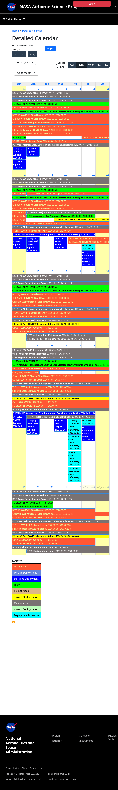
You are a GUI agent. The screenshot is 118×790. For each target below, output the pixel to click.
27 (107, 345)
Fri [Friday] (88, 83)
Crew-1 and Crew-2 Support (32, 244)
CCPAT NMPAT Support (18, 241)
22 (38, 345)
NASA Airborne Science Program (53, 6)
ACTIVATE (30, 104)
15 (38, 271)
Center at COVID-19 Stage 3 (48, 193)
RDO (90, 245)
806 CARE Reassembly (34, 92)
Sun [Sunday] (19, 83)
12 (93, 174)
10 (65, 174)
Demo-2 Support (17, 153)
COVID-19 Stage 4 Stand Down (35, 122)
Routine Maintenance (44, 551)
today (32, 54)
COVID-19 (85, 238)
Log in (92, 3)
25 (79, 345)
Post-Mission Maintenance (53, 338)
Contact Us (70, 779)
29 (38, 487)
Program (56, 735)
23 (51, 345)
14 (24, 271)
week (91, 64)
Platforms (56, 740)
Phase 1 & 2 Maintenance (48, 335)
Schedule (84, 735)
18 (79, 271)
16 (51, 271)
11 (79, 174)
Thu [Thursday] (74, 83)
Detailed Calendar (32, 30)
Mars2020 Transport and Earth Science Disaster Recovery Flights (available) (56, 111)
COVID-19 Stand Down (32, 115)
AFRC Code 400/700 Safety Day (73, 426)
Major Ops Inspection (35, 96)
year (71, 64)
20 (107, 271)
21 (24, 345)
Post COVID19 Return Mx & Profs (81, 219)
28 (24, 487)
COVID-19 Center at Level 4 (103, 137)
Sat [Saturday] (102, 83)
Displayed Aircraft (22, 45)
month (81, 64)
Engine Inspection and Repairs (33, 100)
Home (15, 30)
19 (93, 271)
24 (65, 345)
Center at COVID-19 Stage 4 (33, 107)
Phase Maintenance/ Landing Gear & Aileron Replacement (45, 144)
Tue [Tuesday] (47, 83)
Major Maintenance (49, 212)
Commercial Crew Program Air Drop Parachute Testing (53, 234)
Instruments (86, 740)
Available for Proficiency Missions (53, 216)
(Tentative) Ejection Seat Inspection (55, 416)
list (106, 64)
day (99, 64)
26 (93, 345)
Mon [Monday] (33, 83)
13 (107, 174)
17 (65, 271)
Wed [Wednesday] (60, 83)
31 (24, 88)
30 (51, 487)
